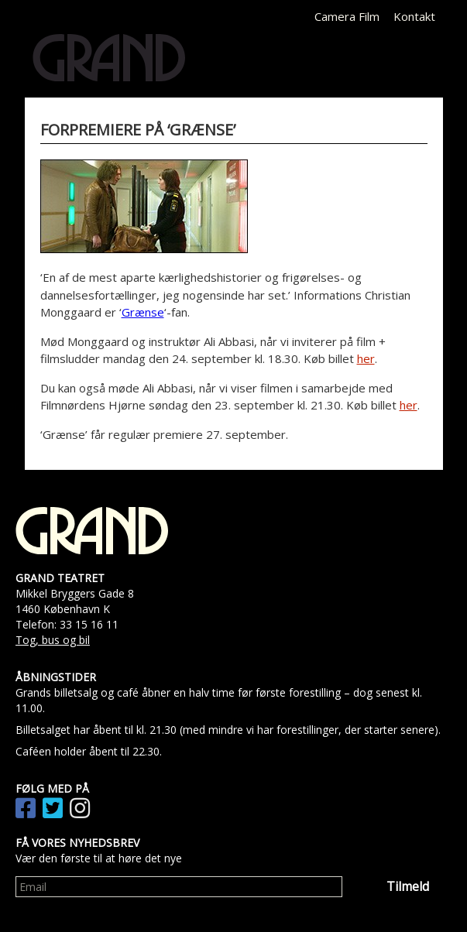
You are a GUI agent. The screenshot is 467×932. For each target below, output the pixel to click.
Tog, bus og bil (52, 639)
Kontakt (414, 16)
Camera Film (346, 16)
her (366, 358)
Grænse (143, 312)
